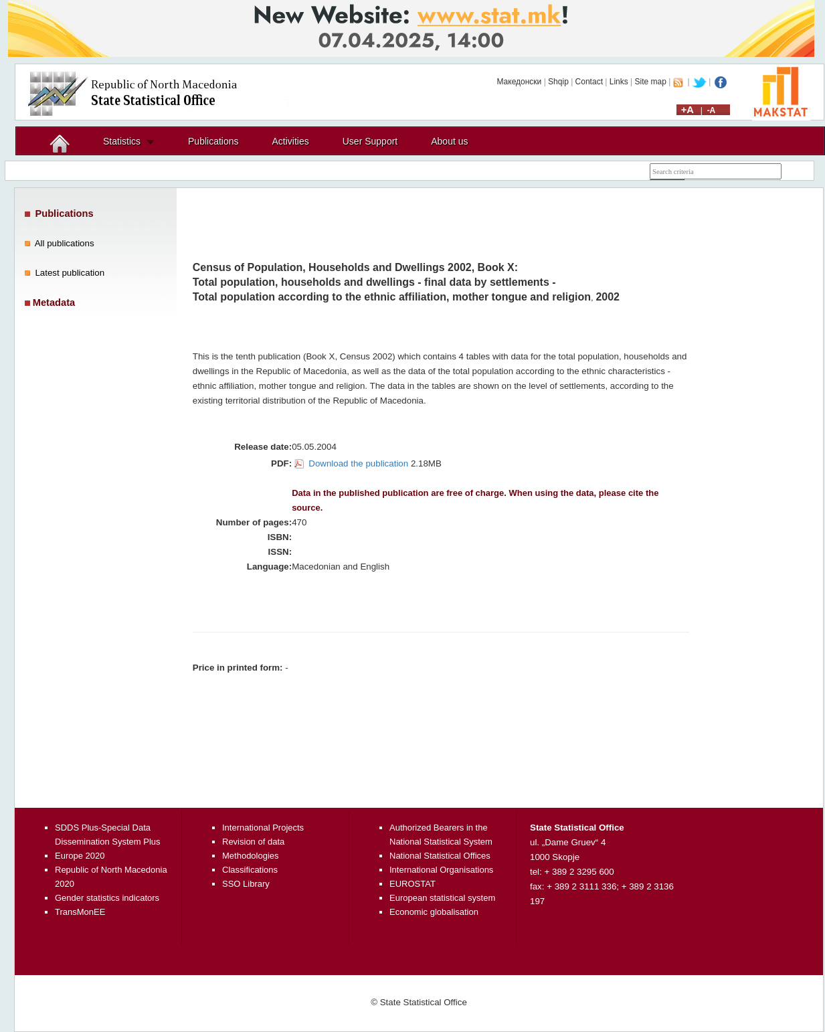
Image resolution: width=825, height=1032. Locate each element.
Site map (650, 81)
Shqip (558, 81)
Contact (589, 81)
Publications (213, 141)
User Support (370, 141)
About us (449, 141)
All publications (64, 243)
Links (619, 81)
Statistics (122, 141)
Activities (290, 141)
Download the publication (358, 463)
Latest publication (69, 273)
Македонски (518, 81)
